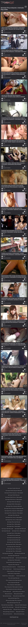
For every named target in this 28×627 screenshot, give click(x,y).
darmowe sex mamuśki (20, 553)
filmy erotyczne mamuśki (13, 582)
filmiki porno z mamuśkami (8, 576)
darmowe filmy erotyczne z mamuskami (14, 511)
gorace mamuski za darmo (19, 591)
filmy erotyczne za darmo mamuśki (14, 589)
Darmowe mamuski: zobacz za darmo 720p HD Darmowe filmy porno (11, 624)
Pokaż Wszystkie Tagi (14, 617)
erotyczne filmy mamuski (13, 564)
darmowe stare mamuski (13, 555)
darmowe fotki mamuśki (20, 528)
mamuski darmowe (18, 594)
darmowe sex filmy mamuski (13, 546)
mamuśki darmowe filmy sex (13, 602)
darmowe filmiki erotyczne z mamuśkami (13, 493)
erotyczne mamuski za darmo (9, 567)
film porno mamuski (6, 569)
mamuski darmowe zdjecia (7, 605)
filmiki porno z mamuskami (14, 573)
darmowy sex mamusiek (21, 558)
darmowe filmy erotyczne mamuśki (14, 506)
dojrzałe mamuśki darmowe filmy (13, 562)
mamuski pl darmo (20, 611)
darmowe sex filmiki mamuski (13, 542)
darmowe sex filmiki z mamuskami (14, 544)
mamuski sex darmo (7, 614)
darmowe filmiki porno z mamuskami (13, 497)
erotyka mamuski (21, 567)
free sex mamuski (7, 591)
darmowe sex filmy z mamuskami (13, 551)
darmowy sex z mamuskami (14, 560)
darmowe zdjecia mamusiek (7, 558)
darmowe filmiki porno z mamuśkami (13, 499)
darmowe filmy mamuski (13, 515)
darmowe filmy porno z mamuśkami (14, 517)
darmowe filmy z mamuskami (13, 524)
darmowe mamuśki (6, 531)
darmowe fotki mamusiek (7, 528)
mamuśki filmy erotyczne (20, 607)
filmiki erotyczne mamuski (19, 569)
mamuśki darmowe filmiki (19, 596)
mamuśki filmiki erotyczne (21, 605)
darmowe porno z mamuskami (19, 531)
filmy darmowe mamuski (13, 578)
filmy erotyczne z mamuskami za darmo (14, 587)
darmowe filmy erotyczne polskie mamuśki (13, 508)
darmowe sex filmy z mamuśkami (13, 549)
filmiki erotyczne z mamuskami (14, 571)
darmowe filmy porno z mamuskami (14, 520)
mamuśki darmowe (7, 596)
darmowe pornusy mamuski (13, 535)
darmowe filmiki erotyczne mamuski (14, 490)
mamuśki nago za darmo (8, 611)
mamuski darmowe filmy (13, 598)
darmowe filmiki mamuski (13, 495)
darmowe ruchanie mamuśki (13, 540)
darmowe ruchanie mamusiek (13, 537)
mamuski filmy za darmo (19, 609)
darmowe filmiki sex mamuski (13, 502)
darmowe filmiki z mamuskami (14, 504)
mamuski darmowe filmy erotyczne (14, 600)
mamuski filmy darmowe (7, 607)
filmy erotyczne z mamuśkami (14, 585)
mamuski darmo (8, 594)
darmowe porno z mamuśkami (14, 533)
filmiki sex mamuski (20, 576)
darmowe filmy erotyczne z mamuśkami (14, 513)
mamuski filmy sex (7, 609)
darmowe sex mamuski (7, 553)
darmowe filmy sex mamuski (13, 522)
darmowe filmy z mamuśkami (13, 526)
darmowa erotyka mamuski (14, 488)
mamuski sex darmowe (19, 614)
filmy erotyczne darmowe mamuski (14, 580)
